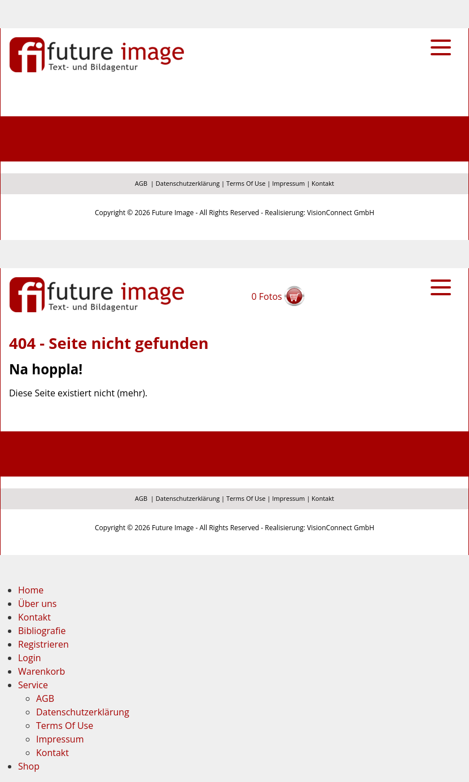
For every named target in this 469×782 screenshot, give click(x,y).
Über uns (37, 603)
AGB (141, 183)
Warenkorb (41, 671)
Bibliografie (41, 630)
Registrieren (43, 644)
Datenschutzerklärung (188, 183)
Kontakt (323, 183)
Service (33, 685)
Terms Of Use (246, 183)
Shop (29, 766)
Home (30, 590)
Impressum (288, 183)
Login (29, 658)
